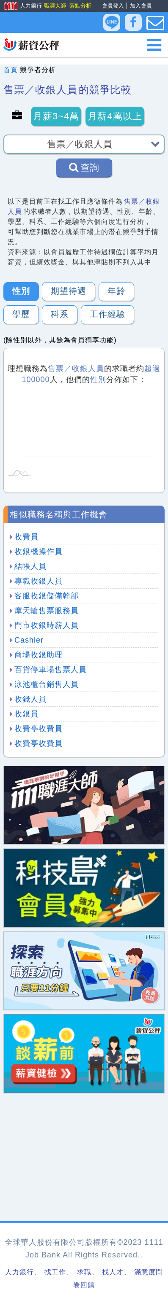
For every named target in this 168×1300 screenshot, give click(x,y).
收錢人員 (30, 699)
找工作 (55, 1272)
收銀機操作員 (38, 551)
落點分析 (80, 6)
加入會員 (141, 6)
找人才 (113, 1272)
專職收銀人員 (38, 581)
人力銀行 (20, 6)
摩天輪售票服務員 (46, 610)
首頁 (10, 69)
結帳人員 (30, 566)
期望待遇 (68, 291)
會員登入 (113, 6)
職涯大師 (54, 6)
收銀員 (26, 714)
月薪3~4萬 (56, 116)
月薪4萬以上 (115, 116)
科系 (60, 314)
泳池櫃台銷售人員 (46, 684)
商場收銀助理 (38, 655)
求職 (84, 1272)
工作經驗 (107, 314)
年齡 (116, 291)
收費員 (26, 537)
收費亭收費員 (38, 728)
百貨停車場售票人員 (50, 669)
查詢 (84, 167)
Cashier (29, 640)
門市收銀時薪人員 (46, 625)
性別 (21, 291)
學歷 (21, 314)
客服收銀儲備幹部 (46, 596)
